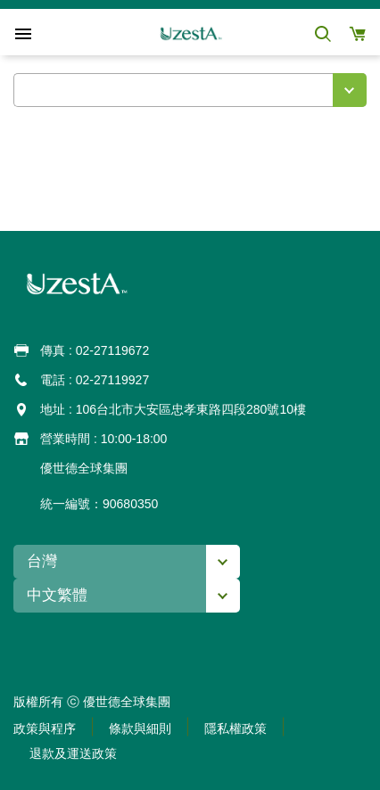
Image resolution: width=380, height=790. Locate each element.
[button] (322, 33)
